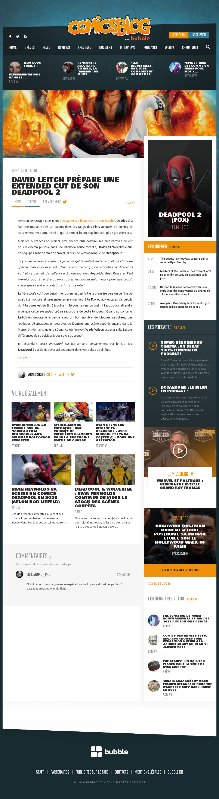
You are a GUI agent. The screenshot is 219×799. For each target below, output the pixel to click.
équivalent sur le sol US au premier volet (87, 221)
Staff (40, 772)
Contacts (121, 772)
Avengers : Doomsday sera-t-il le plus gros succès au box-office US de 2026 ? (179, 304)
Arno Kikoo (31, 375)
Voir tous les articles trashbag (180, 570)
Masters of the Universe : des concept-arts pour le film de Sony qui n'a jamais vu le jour (179, 274)
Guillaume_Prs (38, 578)
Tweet (130, 203)
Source (23, 358)
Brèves (29, 49)
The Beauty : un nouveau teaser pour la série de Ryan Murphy (178, 260)
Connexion (178, 35)
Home (13, 49)
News (46, 49)
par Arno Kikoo (53, 202)
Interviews (127, 49)
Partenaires (59, 772)
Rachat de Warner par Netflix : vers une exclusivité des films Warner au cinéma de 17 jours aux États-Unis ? (179, 290)
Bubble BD (175, 772)
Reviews (64, 49)
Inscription (199, 35)
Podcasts (150, 49)
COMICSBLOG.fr (159, 583)
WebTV (169, 49)
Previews (84, 49)
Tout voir (175, 247)
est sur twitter (60, 375)
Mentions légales (148, 772)
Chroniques (190, 49)
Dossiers (106, 49)
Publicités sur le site (91, 772)
